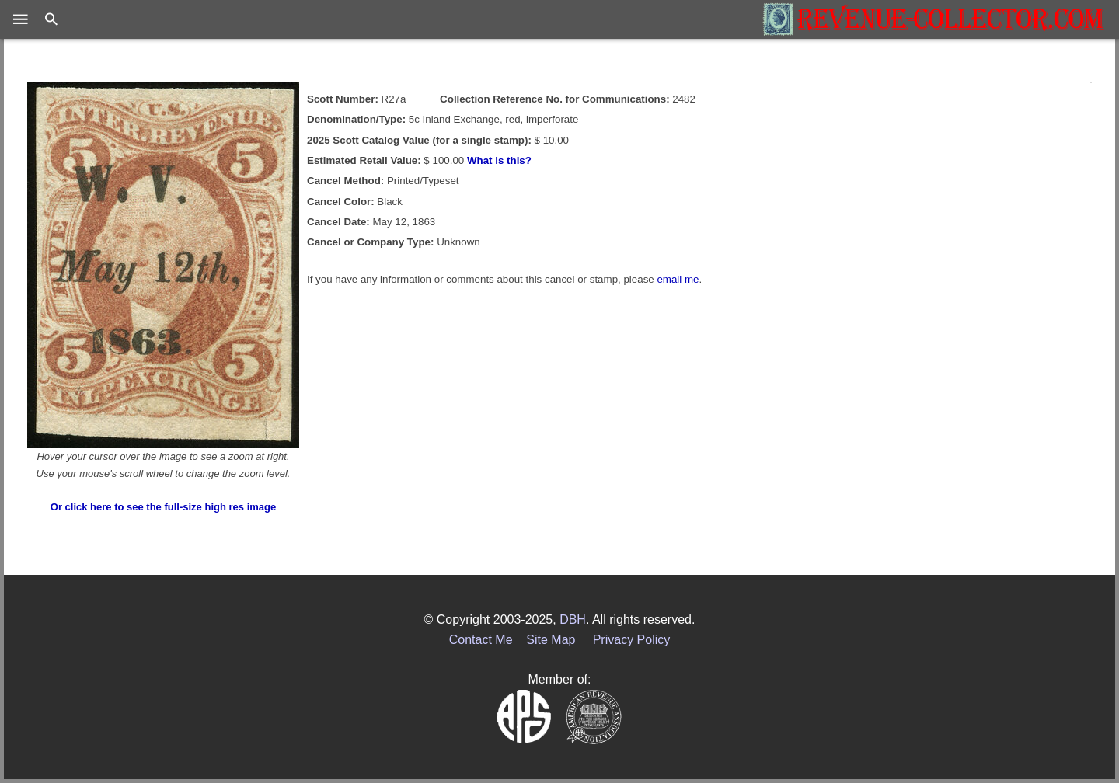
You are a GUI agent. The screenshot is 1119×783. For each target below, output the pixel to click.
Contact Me (481, 639)
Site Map (550, 639)
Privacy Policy (632, 639)
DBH (573, 619)
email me (678, 279)
